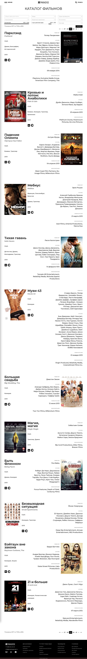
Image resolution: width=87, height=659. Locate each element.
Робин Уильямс (45, 394)
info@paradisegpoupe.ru (12, 649)
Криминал (31, 114)
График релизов (26, 646)
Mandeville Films (76, 620)
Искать (79, 26)
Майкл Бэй (78, 95)
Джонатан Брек (42, 54)
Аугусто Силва (64, 433)
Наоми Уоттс (60, 321)
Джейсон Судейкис (69, 330)
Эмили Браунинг (75, 437)
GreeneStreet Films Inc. (73, 365)
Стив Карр (63, 298)
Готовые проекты (62, 652)
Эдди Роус (40, 480)
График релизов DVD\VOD (45, 648)
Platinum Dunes (66, 120)
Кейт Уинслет (76, 316)
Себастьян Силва (75, 425)
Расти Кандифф (75, 298)
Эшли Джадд (53, 156)
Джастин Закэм (52, 379)
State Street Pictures (46, 566)
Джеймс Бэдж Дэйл (47, 61)
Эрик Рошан (77, 188)
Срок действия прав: (43, 22)
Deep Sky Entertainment (66, 530)
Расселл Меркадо (74, 601)
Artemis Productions (73, 224)
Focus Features (40, 489)
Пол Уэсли (54, 556)
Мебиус (34, 185)
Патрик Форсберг (67, 302)
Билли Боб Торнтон (50, 56)
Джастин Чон (60, 592)
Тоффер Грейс (53, 396)
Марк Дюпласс (42, 47)
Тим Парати (50, 257)
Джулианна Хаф (45, 250)
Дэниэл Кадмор (52, 554)
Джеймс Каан (69, 514)
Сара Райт (64, 596)
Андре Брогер (39, 554)
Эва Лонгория (53, 559)
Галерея (74, 652)
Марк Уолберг (76, 102)
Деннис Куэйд (76, 343)
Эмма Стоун (74, 323)
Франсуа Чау (69, 599)
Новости (25, 652)
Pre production (61, 646)
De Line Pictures (76, 122)
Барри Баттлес (53, 547)
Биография (14, 46)
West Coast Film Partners (45, 171)
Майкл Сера (62, 437)
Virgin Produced (62, 363)
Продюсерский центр (77, 648)
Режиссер (56, 32)
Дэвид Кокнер (71, 518)
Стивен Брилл (70, 293)
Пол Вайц (55, 463)
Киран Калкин (76, 345)
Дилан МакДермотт (42, 149)
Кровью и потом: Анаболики (37, 95)
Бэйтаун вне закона (14, 545)
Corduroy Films (53, 492)
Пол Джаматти (48, 50)
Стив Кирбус (54, 477)
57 (64, 29)
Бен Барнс (54, 387)
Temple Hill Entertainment (48, 274)
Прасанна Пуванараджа (65, 204)
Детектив (8, 251)
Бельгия (31, 196)
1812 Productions (76, 532)
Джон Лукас (68, 584)
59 (71, 29)
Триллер (44, 112)
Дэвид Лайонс (48, 252)
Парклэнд (12, 33)
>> (81, 29)
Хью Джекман (64, 316)
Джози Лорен (77, 603)
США (6, 41)
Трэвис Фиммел (40, 559)
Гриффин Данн (76, 300)
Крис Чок (50, 480)
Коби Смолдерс (48, 255)
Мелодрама (8, 254)
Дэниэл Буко (63, 594)
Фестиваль (74, 650)
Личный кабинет (75, 654)
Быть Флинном (12, 462)
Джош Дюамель (52, 248)
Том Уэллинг (53, 52)
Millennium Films (52, 173)
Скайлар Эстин (76, 596)
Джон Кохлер (39, 248)
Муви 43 (34, 291)
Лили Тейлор (46, 475)
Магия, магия (33, 424)
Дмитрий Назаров (70, 200)
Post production (61, 650)
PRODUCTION (61, 648)
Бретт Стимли (43, 43)
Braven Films (77, 447)
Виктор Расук (47, 473)
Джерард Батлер (52, 147)
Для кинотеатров (27, 644)
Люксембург (40, 193)
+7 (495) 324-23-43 (10, 646)
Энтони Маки (67, 105)
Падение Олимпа (11, 136)
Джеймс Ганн (71, 304)
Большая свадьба (12, 378)
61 (76, 29)
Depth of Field (53, 489)
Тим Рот (72, 206)
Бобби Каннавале (75, 348)
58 (67, 29)
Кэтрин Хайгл (53, 389)
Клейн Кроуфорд (42, 556)
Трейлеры (25, 648)
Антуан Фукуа (53, 137)
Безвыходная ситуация (33, 505)
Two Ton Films (39, 411)
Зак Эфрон (43, 45)
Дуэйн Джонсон (62, 102)
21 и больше (38, 582)
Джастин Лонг (63, 343)
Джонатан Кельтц (74, 592)
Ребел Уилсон (68, 520)
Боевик (30, 112)
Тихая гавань (15, 238)
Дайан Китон (41, 389)
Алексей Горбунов (68, 195)
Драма (6, 46)
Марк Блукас (39, 391)
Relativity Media (39, 276)
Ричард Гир (77, 319)
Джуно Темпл (76, 433)
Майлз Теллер (76, 594)
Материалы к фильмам (28, 650)
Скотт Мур (78, 584)
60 (73, 29)
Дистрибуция (75, 646)
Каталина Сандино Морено (70, 435)
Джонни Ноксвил (75, 334)
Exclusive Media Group (50, 78)
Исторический (9, 49)
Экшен (14, 561)
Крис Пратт (77, 327)
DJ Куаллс (58, 514)
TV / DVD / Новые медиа (45, 644)
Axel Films (60, 224)
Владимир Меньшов (73, 197)
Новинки (41, 646)
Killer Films (77, 445)
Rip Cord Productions (63, 445)
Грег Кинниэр (63, 345)
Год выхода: (16, 22)
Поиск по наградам (43, 654)
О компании (75, 644)
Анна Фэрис (72, 332)
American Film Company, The (47, 80)
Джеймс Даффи (62, 300)
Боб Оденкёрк (76, 309)
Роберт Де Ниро (52, 391)
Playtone (36, 78)
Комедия (37, 112)
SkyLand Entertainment (72, 618)
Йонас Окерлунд (75, 506)
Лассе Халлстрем (52, 240)
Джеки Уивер (40, 59)
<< (59, 29)
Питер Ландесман (51, 35)
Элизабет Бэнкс (75, 295)
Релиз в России (55, 68)
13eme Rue (78, 226)
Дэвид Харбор (53, 59)
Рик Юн (49, 154)
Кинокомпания (55, 75)
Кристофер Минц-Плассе (71, 341)
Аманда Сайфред (42, 387)
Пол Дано (44, 477)
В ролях (57, 40)
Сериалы (41, 652)
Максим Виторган (74, 202)
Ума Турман (71, 321)
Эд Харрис (78, 105)
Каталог (41, 650)
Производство (61, 644)
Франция (31, 193)
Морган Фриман (48, 151)
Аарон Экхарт (45, 145)
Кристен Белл (76, 339)
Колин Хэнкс (53, 45)
